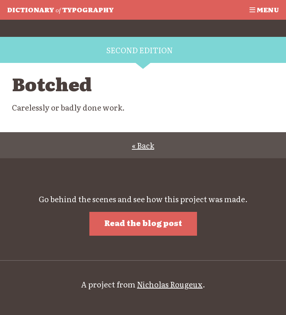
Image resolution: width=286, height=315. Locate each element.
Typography (60, 9)
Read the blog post (143, 222)
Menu (264, 9)
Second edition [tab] (139, 49)
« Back (143, 145)
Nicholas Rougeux (170, 284)
